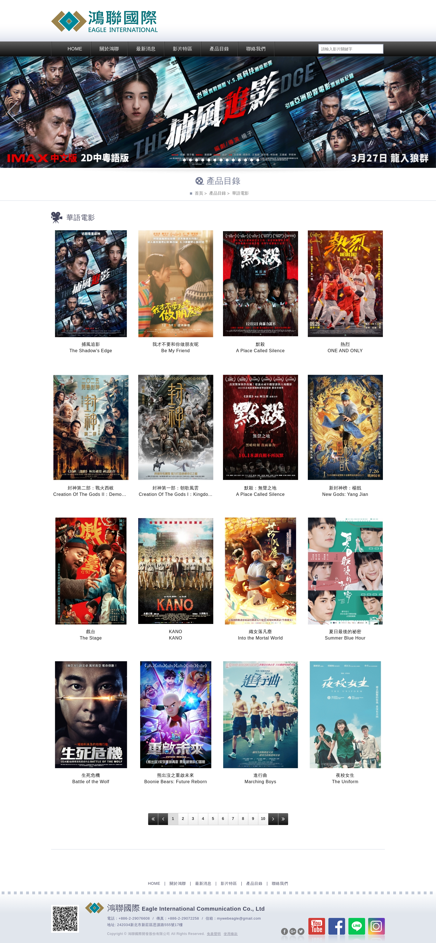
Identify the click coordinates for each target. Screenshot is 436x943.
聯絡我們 (256, 49)
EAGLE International (104, 21)
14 (258, 160)
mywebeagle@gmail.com (239, 918)
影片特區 (182, 49)
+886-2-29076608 (134, 918)
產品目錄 (219, 49)
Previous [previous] (12, 112)
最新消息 (146, 49)
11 (239, 160)
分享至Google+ (292, 935)
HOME (71, 49)
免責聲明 (214, 934)
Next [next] (423, 112)
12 (245, 160)
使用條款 (231, 934)
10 (233, 160)
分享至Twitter (301, 935)
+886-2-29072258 (183, 918)
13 (251, 160)
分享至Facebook (284, 935)
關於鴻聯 (109, 49)
